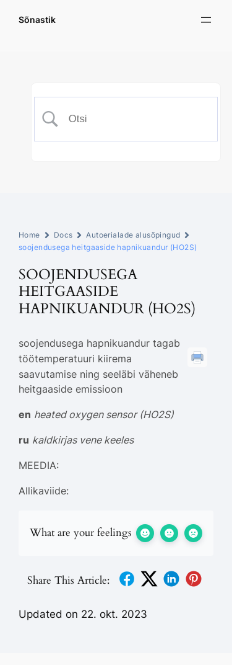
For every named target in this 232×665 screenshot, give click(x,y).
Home (29, 234)
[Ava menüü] (206, 19)
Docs (63, 234)
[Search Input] (135, 119)
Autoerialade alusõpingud (133, 234)
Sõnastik (37, 19)
